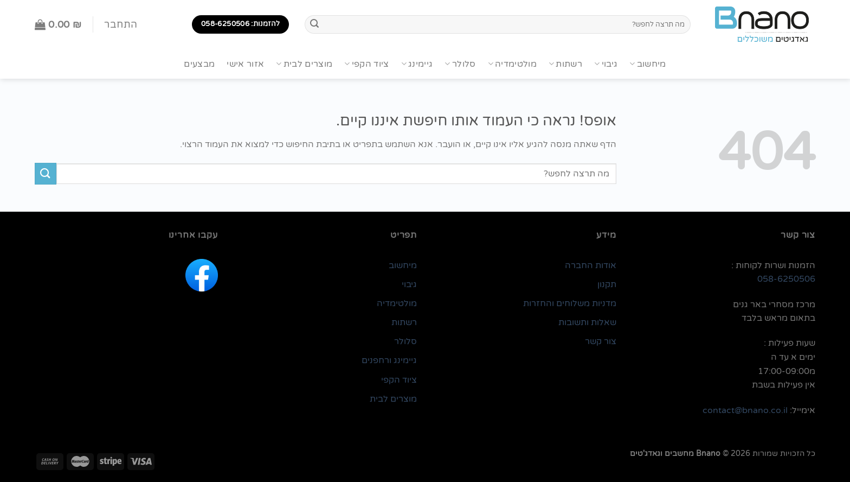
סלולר (460, 64)
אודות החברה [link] (590, 265)
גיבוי (605, 64)
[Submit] (314, 24)
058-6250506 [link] (786, 279)
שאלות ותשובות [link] (587, 322)
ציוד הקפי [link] (399, 380)
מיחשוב (647, 64)
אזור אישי (245, 64)
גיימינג (417, 64)
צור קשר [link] (600, 341)
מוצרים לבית (304, 64)
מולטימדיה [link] (397, 303)
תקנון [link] (606, 284)
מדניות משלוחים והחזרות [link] (569, 303)
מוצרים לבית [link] (393, 399)
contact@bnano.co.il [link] (745, 410)
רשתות (565, 64)
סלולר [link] (405, 341)
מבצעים (199, 64)
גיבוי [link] (409, 284)
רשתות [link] (404, 322)
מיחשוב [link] (403, 265)
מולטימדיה (512, 64)
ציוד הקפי (366, 64)
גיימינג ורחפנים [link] (389, 360)
